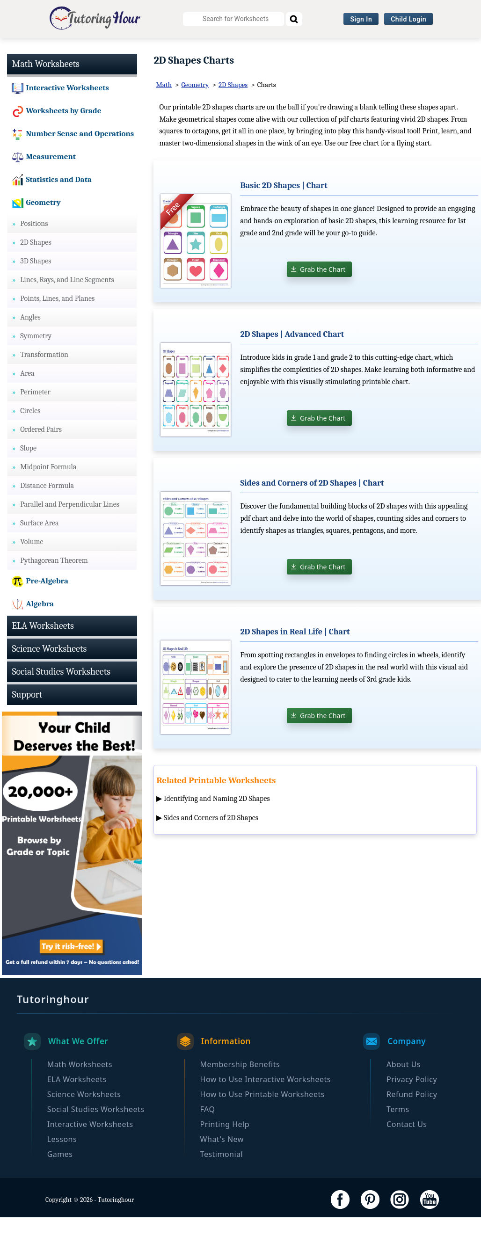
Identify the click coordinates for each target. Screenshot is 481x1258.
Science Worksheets (212, 49)
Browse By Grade (199, 67)
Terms (397, 1150)
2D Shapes (233, 126)
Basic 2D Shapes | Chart (283, 226)
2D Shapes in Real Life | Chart (295, 672)
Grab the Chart (322, 309)
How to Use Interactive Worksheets (265, 1120)
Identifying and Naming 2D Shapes (217, 839)
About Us (403, 1105)
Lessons (62, 1180)
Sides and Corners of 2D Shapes (211, 859)
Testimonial (221, 1195)
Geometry (195, 126)
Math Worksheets (55, 49)
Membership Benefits (240, 1105)
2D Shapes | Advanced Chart (292, 375)
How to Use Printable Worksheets (262, 1135)
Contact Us (406, 1165)
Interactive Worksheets (415, 49)
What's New (222, 1180)
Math (164, 126)
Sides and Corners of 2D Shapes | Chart (312, 524)
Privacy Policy (411, 1120)
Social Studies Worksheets (311, 49)
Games (60, 1195)
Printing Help (224, 1165)
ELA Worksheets (131, 49)
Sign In (361, 19)
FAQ (207, 1150)
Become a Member (278, 67)
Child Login (408, 19)
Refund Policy (411, 1135)
